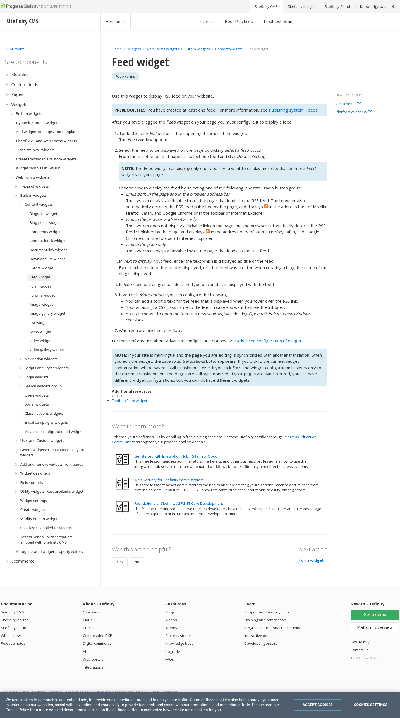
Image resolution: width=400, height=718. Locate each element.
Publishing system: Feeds (293, 110)
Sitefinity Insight (14, 619)
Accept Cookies (318, 705)
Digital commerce (97, 643)
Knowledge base (179, 643)
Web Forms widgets (162, 48)
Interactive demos (259, 635)
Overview (91, 612)
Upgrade (172, 651)
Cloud (88, 619)
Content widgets (229, 48)
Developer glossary (260, 643)
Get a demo (348, 104)
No (137, 561)
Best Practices (239, 21)
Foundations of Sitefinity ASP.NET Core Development (178, 503)
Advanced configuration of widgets (270, 340)
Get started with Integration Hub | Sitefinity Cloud (175, 456)
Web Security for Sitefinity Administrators (169, 479)
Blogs (169, 612)
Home (117, 48)
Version (115, 21)
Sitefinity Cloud (13, 627)
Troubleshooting (279, 21)
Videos (171, 619)
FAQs (169, 659)
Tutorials (206, 21)
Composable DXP (97, 635)
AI (84, 651)
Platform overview (354, 112)
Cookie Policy (17, 710)
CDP (86, 627)
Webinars (173, 627)
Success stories (178, 635)
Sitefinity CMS (12, 612)
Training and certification (265, 619)
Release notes (13, 643)
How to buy (360, 641)
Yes (120, 561)
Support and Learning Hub (266, 612)
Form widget (311, 560)
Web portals (93, 659)
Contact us (359, 649)
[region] (200, 705)
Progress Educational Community (272, 627)
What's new (11, 635)
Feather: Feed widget (129, 400)
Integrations (93, 667)
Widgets (134, 48)
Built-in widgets (198, 48)
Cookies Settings (371, 705)
